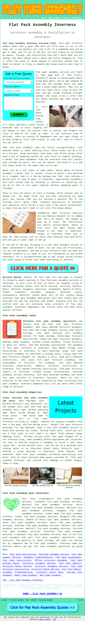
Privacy (81, 600)
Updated (33, 600)
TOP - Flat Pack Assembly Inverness (23, 580)
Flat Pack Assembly (16, 600)
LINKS (50, 18)
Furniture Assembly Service (39, 563)
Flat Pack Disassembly (68, 557)
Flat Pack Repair (71, 569)
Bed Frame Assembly (50, 575)
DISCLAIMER (76, 18)
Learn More (45, 619)
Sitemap (4, 600)
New (27, 600)
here (5, 549)
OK (54, 619)
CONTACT (66, 18)
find (32, 499)
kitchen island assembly (46, 342)
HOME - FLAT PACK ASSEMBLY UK (42, 593)
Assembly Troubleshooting (38, 557)
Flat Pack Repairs (70, 563)
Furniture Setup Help (49, 572)
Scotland (52, 378)
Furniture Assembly (46, 600)
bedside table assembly (16, 342)
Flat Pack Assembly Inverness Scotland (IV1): (30, 43)
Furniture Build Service (17, 566)
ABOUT (57, 18)
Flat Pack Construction (23, 554)
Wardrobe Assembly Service (54, 554)
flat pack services (14, 378)
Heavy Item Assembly (25, 575)
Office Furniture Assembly (51, 560)
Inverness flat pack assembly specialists (49, 321)
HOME (43, 18)
